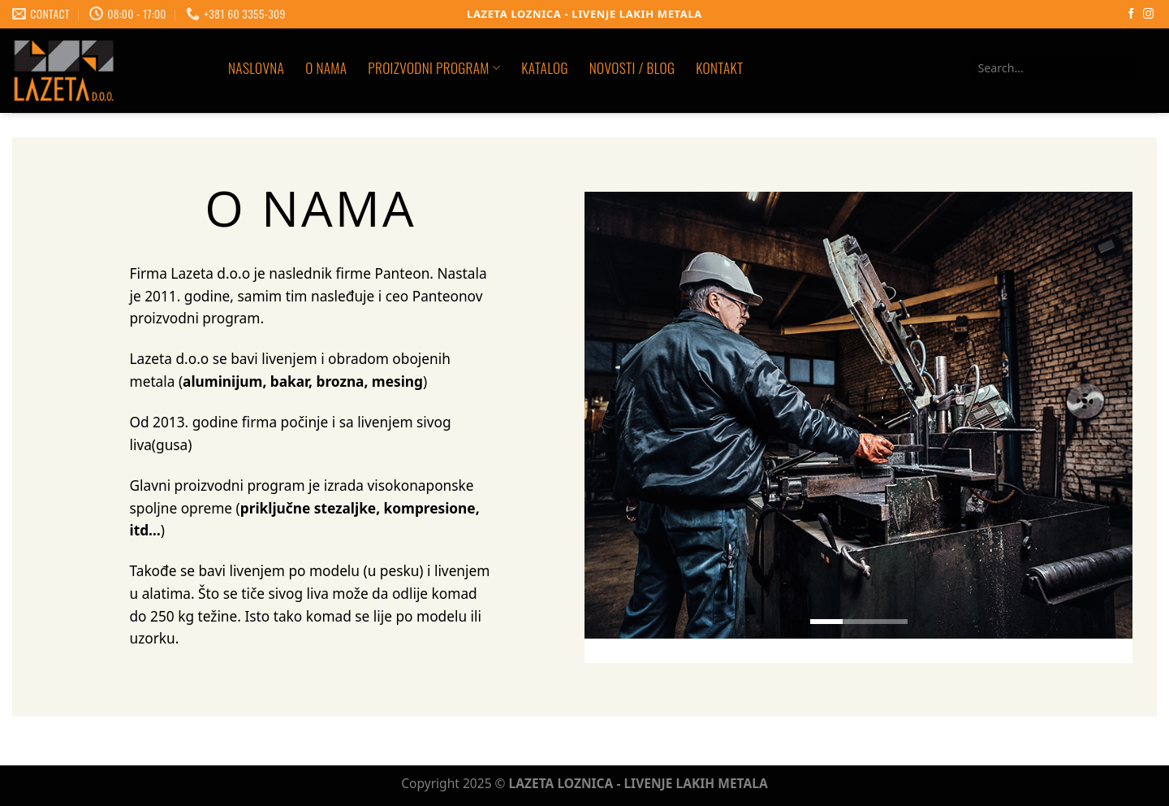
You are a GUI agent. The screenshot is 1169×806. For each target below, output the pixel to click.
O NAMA (326, 67)
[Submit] (1121, 68)
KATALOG (544, 67)
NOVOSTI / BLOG (632, 67)
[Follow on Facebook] (1131, 14)
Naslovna (256, 67)
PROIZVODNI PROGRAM (434, 67)
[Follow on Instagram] (1148, 14)
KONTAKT (719, 67)
